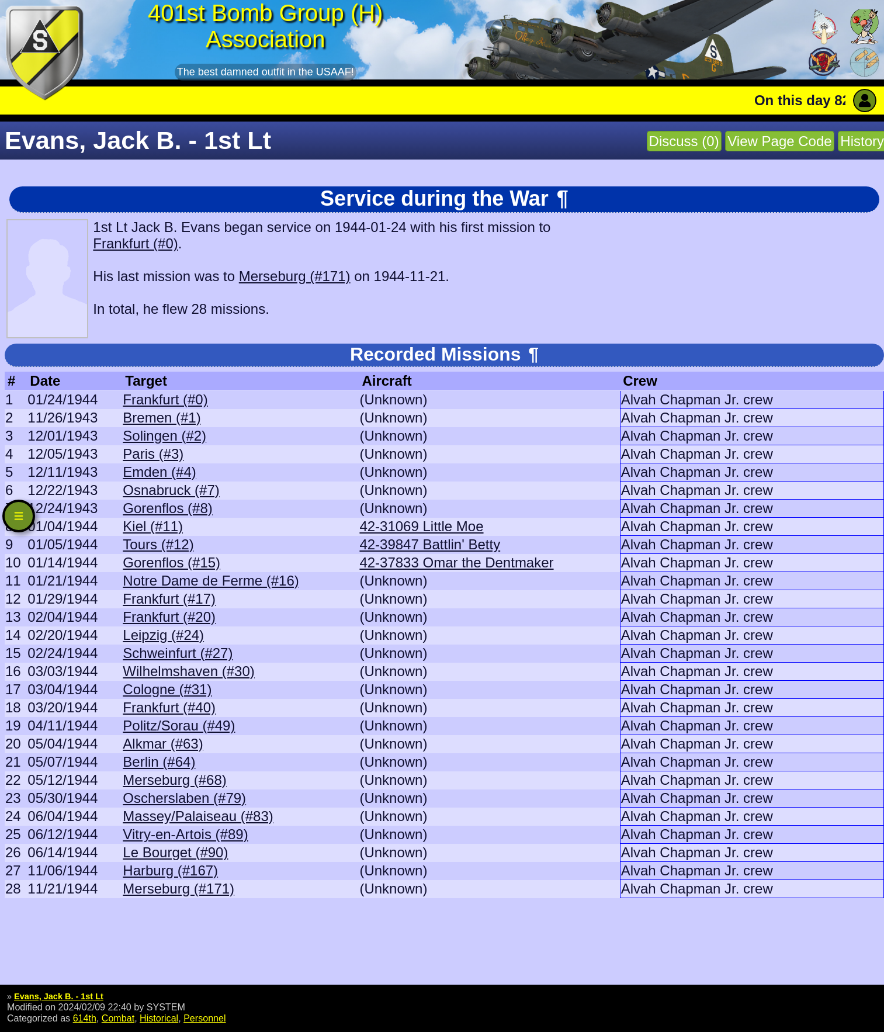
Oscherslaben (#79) (184, 798)
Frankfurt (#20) (169, 617)
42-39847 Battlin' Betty (429, 544)
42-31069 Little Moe (421, 526)
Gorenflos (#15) (171, 562)
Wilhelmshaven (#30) (188, 671)
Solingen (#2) (164, 436)
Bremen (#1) (161, 417)
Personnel (204, 1018)
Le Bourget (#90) (175, 852)
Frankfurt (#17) (169, 599)
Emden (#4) (159, 472)
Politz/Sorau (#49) (179, 725)
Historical (159, 1018)
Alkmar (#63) (163, 744)
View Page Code (779, 141)
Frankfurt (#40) (169, 707)
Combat (118, 1018)
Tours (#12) (158, 544)
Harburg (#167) (170, 870)
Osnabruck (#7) (171, 490)
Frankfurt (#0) (135, 243)
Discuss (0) (684, 141)
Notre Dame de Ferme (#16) (211, 580)
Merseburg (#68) (174, 780)
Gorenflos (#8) (167, 508)
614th (84, 1018)
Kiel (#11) (153, 526)
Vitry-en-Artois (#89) (185, 834)
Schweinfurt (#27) (178, 653)
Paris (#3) (153, 454)
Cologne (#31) (167, 689)
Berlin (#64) (159, 762)
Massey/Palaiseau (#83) (198, 816)
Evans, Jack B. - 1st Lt (58, 996)
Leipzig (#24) (163, 635)
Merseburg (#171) (295, 276)
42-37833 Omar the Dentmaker (456, 562)
